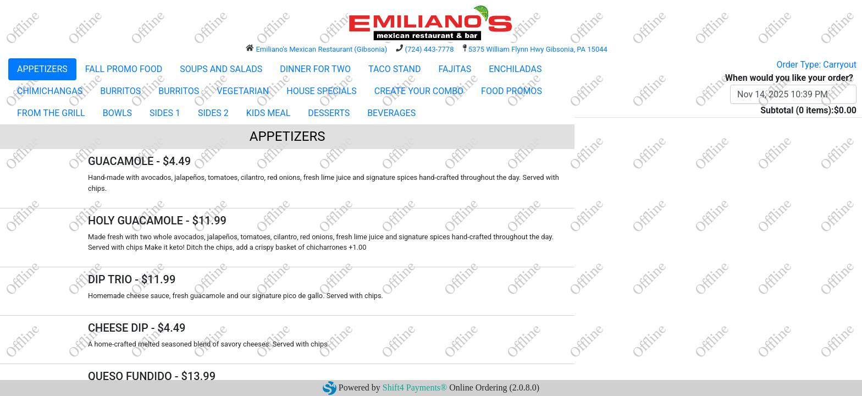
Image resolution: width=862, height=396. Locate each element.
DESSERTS (329, 113)
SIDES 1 (165, 113)
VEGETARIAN (243, 91)
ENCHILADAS (515, 69)
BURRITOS (120, 91)
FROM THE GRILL (51, 113)
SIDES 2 (213, 113)
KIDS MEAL (268, 113)
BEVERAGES (391, 113)
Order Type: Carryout (817, 64)
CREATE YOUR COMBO (418, 91)
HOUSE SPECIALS (321, 91)
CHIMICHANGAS (49, 91)
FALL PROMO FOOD (123, 69)
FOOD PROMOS (511, 91)
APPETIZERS (42, 69)
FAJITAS (454, 69)
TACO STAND (394, 69)
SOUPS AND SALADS (221, 69)
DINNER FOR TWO (315, 69)
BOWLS (117, 113)
